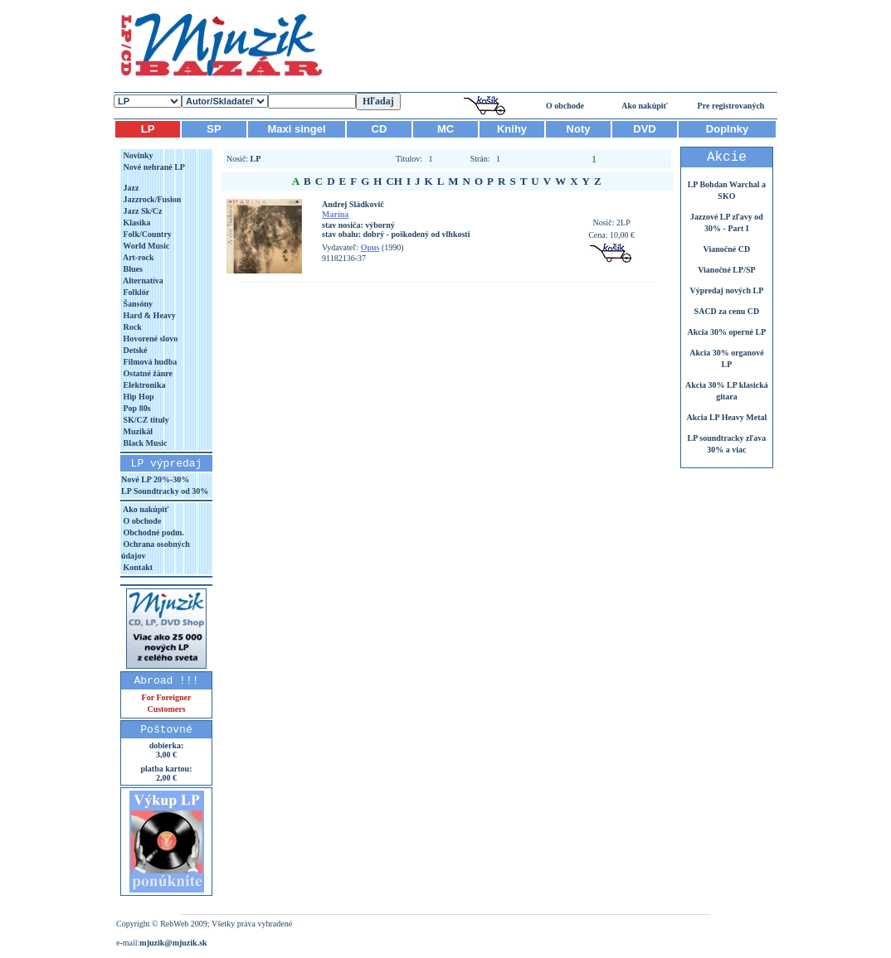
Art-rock (137, 257)
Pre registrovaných (731, 105)
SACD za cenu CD (727, 311)
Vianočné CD (727, 249)
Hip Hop (137, 396)
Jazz (130, 187)
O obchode (565, 105)
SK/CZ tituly (145, 419)
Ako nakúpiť (644, 105)
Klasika (135, 222)
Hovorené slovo (149, 338)
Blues (132, 268)
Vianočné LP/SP (726, 269)
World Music (145, 245)
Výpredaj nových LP (727, 290)
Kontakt (137, 567)
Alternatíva (142, 280)
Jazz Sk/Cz (141, 210)
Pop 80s (136, 408)
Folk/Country (146, 234)
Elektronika (143, 384)
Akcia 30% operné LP (727, 331)
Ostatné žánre (147, 373)
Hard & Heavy (148, 315)
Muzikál (137, 431)
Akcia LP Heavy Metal (726, 417)
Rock (131, 326)
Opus (370, 247)
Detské (134, 350)
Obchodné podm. (152, 532)
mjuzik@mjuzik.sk (173, 942)
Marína (335, 214)
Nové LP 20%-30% (155, 479)
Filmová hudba (149, 361)
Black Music (144, 443)
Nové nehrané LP (153, 167)
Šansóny (137, 303)
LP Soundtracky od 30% (164, 491)
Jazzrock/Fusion (151, 199)
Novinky (137, 155)
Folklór (135, 292)
